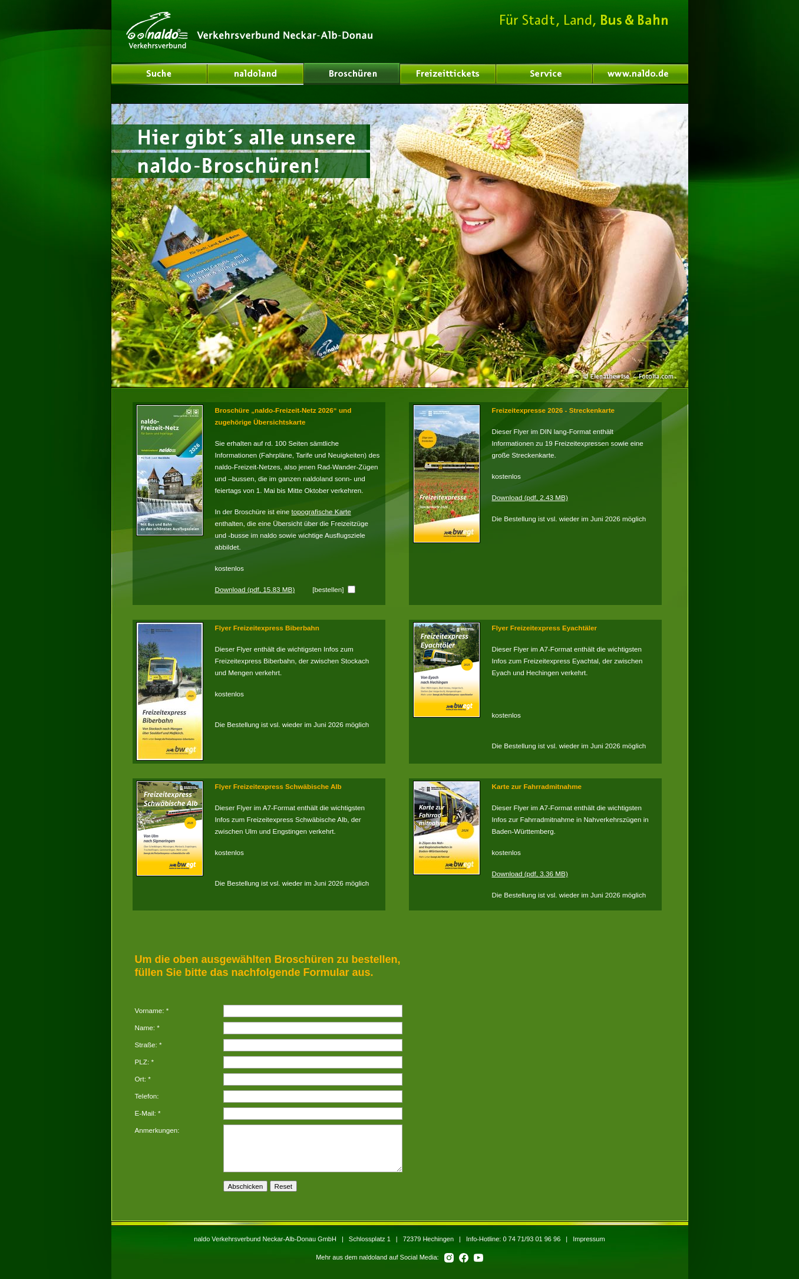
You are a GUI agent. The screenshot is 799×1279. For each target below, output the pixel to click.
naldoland (159, 74)
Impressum (589, 1238)
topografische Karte (321, 511)
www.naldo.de (640, 74)
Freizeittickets (448, 74)
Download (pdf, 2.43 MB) (530, 497)
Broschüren (351, 74)
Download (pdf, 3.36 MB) (530, 873)
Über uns (255, 74)
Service (544, 74)
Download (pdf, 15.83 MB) (255, 589)
